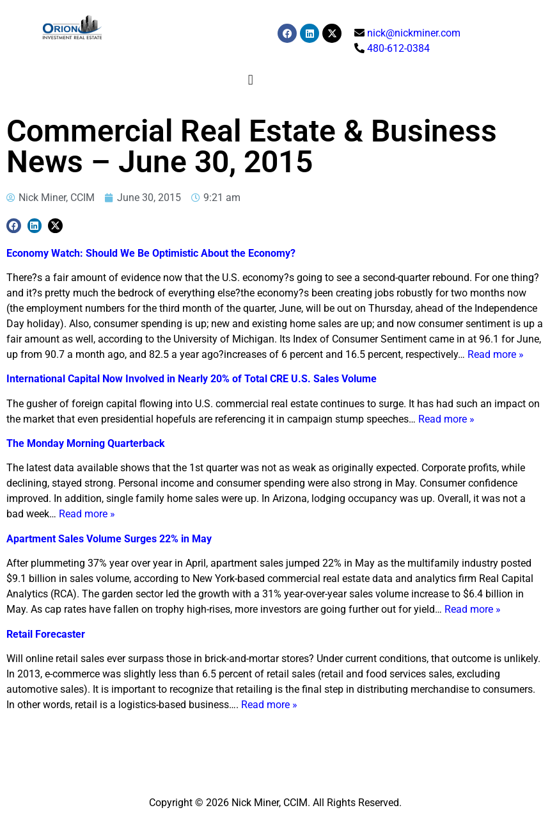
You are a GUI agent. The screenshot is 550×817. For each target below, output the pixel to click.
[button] (250, 79)
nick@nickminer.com (413, 33)
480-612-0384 (398, 48)
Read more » (496, 354)
